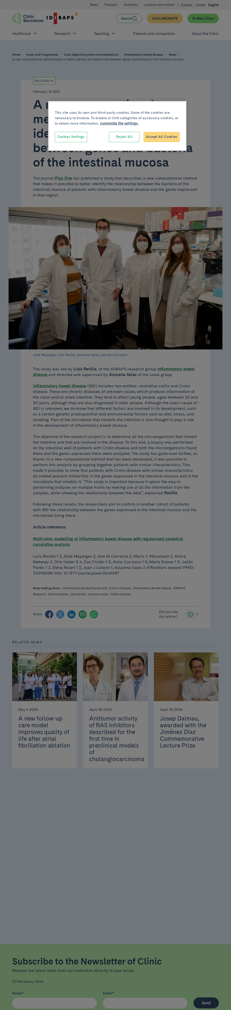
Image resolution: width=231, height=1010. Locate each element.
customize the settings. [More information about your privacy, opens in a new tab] (119, 123)
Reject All (124, 137)
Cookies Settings (71, 137)
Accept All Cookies (161, 137)
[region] (117, 126)
